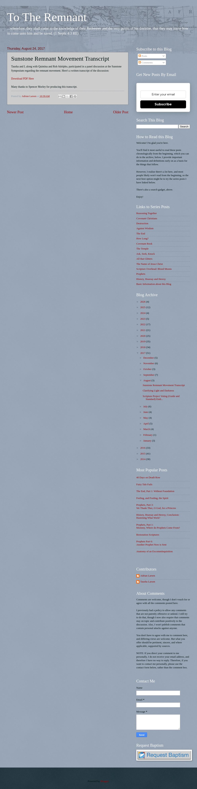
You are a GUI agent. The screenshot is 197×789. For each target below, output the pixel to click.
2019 (143, 341)
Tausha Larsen (147, 581)
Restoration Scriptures (147, 534)
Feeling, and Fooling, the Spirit (152, 498)
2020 (143, 336)
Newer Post (15, 112)
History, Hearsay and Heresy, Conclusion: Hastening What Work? (157, 516)
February (148, 435)
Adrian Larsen (147, 575)
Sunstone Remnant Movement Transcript (164, 385)
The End (140, 233)
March (147, 429)
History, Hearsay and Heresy (151, 279)
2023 (143, 318)
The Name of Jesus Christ (149, 264)
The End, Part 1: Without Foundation (155, 491)
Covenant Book (144, 243)
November (149, 363)
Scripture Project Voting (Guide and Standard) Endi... (161, 398)
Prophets (140, 274)
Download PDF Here (22, 78)
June (146, 412)
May (146, 417)
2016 (143, 447)
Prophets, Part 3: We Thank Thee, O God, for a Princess (156, 506)
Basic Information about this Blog (153, 284)
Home (68, 112)
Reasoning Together (146, 213)
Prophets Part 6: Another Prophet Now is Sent (151, 543)
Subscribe (163, 104)
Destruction (142, 223)
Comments (145, 62)
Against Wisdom (144, 228)
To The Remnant (47, 17)
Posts (142, 56)
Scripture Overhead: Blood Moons (154, 269)
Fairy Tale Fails (144, 484)
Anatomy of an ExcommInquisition (154, 551)
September (149, 375)
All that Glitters (144, 258)
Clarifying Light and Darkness (158, 390)
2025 (143, 307)
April (146, 423)
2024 (143, 313)
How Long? (142, 238)
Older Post (120, 112)
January (147, 440)
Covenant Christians (146, 218)
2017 (143, 353)
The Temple (142, 248)
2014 (143, 459)
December (148, 357)
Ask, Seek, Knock (145, 253)
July (145, 406)
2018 (143, 347)
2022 (143, 324)
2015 (143, 453)
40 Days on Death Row (148, 477)
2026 (143, 301)
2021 (143, 330)
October (147, 369)
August (147, 380)
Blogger (104, 781)
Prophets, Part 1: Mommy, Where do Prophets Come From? (158, 526)
